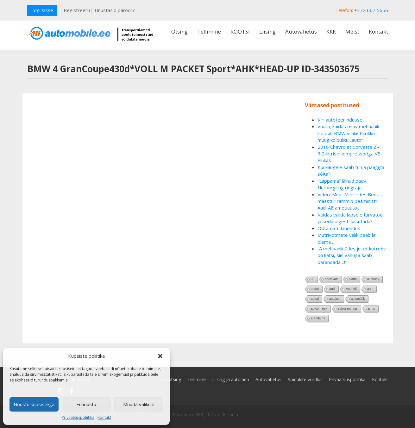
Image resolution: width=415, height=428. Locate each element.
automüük (358, 298)
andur (315, 289)
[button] (160, 356)
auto (370, 289)
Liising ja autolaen (230, 379)
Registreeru (77, 10)
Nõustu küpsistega (34, 404)
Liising (267, 31)
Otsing (179, 31)
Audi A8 (351, 289)
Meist (352, 31)
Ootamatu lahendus (339, 228)
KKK (331, 31)
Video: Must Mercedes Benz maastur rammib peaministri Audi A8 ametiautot (348, 201)
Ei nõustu (86, 404)
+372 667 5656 (371, 10)
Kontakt (104, 417)
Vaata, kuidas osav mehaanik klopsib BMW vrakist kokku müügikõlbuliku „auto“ (348, 133)
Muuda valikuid (138, 404)
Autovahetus (301, 31)
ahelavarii (331, 279)
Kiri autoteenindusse (340, 119)
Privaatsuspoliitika (78, 417)
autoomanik (319, 308)
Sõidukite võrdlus (305, 379)
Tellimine (209, 31)
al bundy (373, 279)
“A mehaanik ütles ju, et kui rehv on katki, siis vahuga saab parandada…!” (352, 255)
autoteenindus (348, 308)
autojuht (335, 298)
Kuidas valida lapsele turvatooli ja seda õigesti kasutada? (351, 217)
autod (315, 298)
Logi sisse (42, 10)
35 (312, 279)
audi (333, 289)
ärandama (318, 318)
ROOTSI (240, 31)
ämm (371, 308)
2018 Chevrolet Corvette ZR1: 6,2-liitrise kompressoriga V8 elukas (350, 154)
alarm (353, 279)
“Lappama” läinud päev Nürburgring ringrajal (342, 184)
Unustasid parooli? (115, 10)
